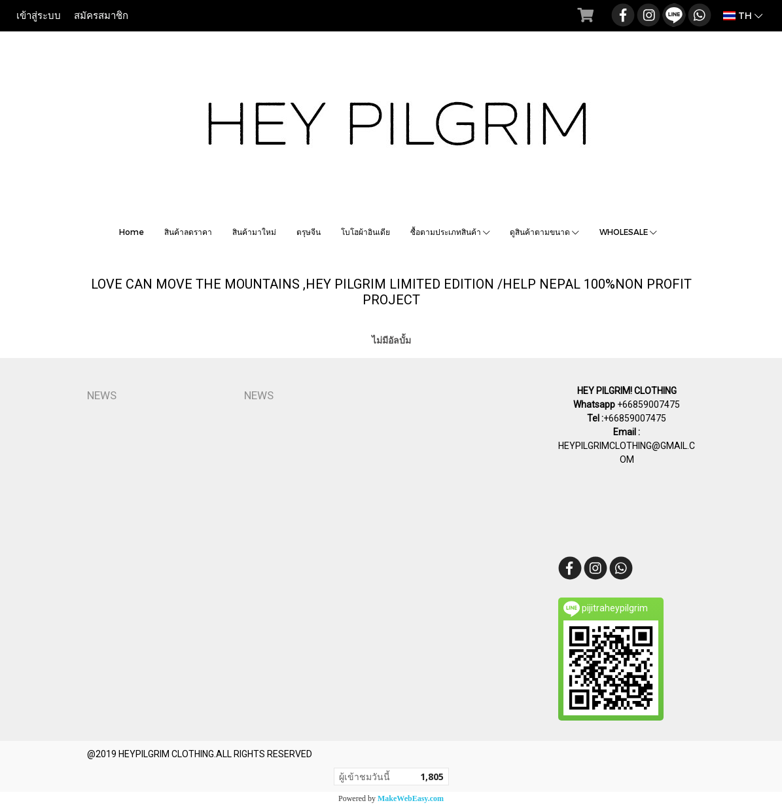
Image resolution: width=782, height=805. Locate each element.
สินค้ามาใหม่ (254, 231)
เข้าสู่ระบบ (38, 16)
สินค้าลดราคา (188, 231)
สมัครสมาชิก (101, 16)
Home (131, 231)
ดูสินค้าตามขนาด (544, 231)
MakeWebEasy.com (411, 798)
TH (742, 15)
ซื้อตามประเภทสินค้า (450, 231)
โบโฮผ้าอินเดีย (365, 231)
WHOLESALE (628, 231)
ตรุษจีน (308, 231)
